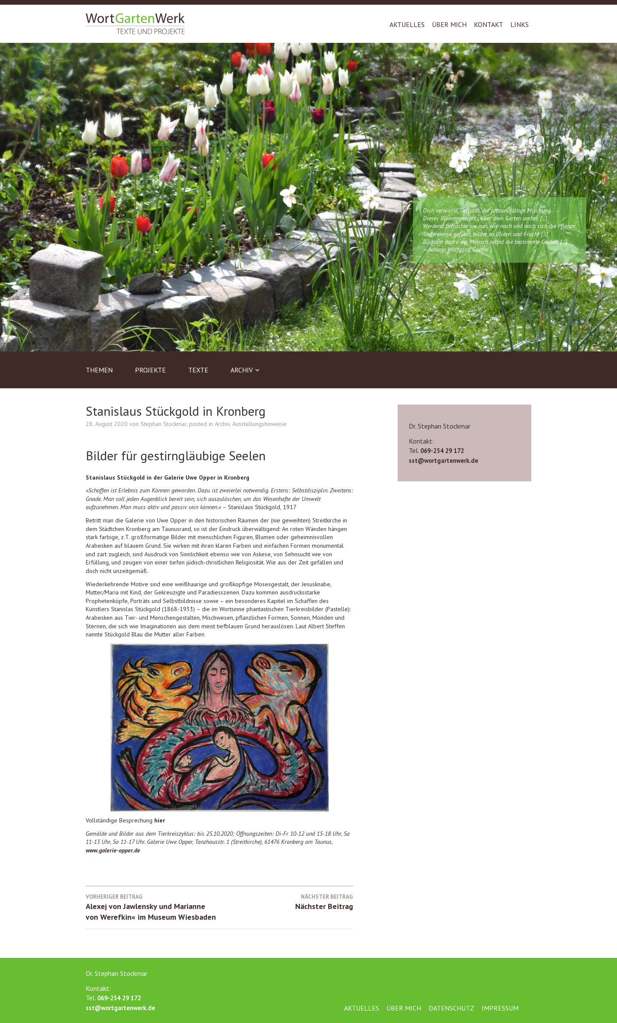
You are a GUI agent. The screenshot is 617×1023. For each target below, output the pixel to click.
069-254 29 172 (442, 451)
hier (159, 820)
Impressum (500, 1008)
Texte (198, 370)
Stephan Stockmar (163, 424)
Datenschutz (451, 1008)
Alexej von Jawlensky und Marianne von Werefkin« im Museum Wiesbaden (152, 907)
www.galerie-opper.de (113, 850)
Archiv (242, 370)
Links (519, 24)
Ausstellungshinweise (259, 424)
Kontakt (488, 24)
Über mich (449, 24)
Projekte (150, 370)
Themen (99, 370)
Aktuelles (407, 24)
